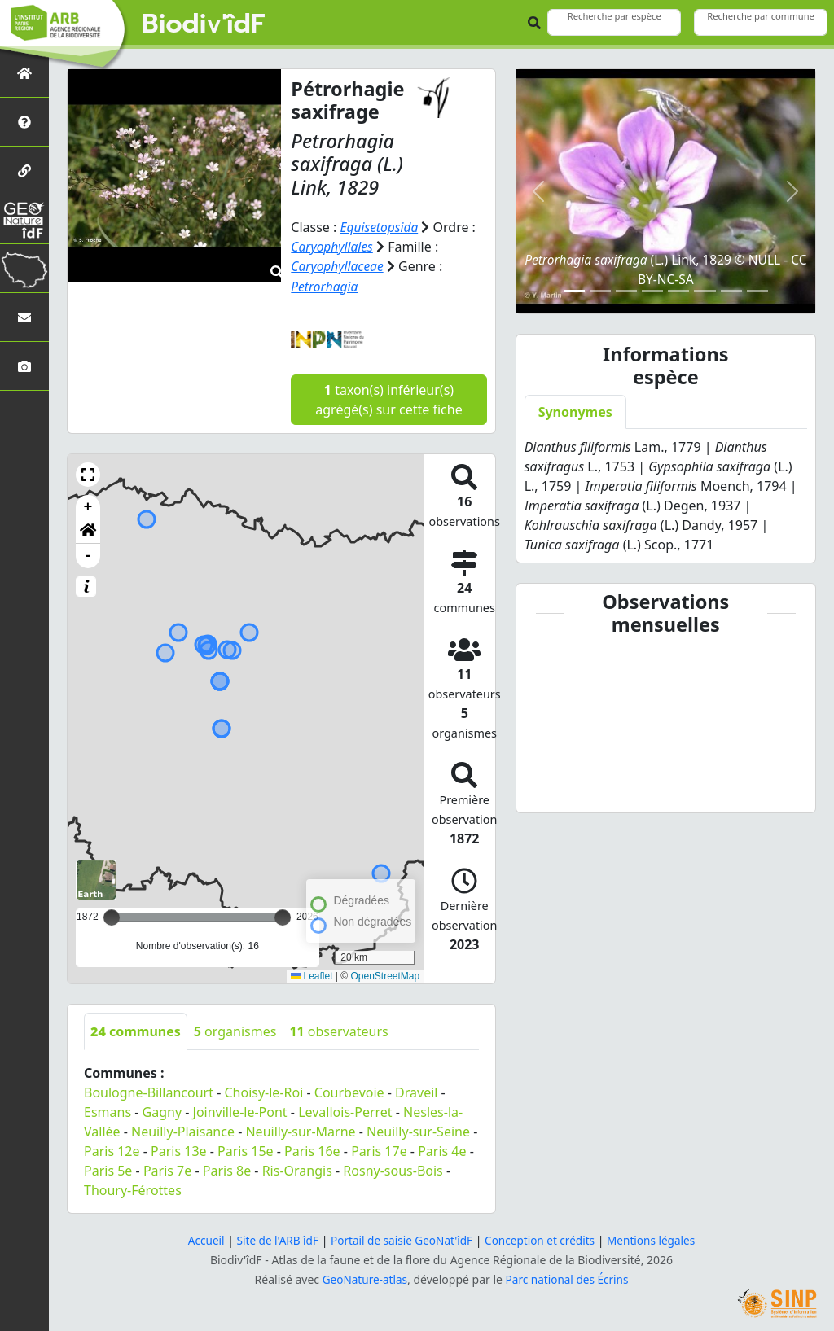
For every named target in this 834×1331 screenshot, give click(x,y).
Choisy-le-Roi (263, 1091)
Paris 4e (442, 1149)
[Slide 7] (731, 291)
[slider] (282, 916)
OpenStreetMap (384, 975)
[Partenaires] (24, 171)
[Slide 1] (574, 291)
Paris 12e (112, 1149)
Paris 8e (227, 1169)
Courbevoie (349, 1091)
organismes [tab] (235, 1030)
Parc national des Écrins (568, 1278)
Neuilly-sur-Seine (418, 1130)
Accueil (199, 1239)
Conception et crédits (542, 1239)
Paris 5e (108, 1169)
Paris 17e (379, 1149)
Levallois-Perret (345, 1110)
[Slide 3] (626, 291)
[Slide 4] (652, 291)
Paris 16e (312, 1149)
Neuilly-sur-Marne (300, 1130)
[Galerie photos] (24, 366)
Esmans (107, 1110)
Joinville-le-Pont (240, 1110)
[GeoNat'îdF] (24, 219)
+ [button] (88, 505)
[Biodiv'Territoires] (24, 268)
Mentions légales (657, 1239)
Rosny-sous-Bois (392, 1169)
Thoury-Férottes (133, 1188)
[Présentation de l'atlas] (24, 122)
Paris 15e (245, 1149)
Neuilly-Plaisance (183, 1130)
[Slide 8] (757, 291)
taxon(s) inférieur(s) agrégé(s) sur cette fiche (388, 398)
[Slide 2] (600, 291)
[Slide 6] (704, 291)
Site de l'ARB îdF (272, 1239)
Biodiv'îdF (204, 24)
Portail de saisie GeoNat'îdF (400, 1239)
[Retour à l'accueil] (24, 73)
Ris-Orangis (297, 1169)
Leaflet (311, 975)
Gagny (162, 1110)
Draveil (416, 1091)
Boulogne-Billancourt (148, 1091)
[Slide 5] (678, 291)
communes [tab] (135, 1030)
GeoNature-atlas (363, 1278)
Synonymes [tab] (575, 412)
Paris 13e (179, 1149)
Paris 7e (167, 1169)
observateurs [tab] (338, 1030)
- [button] (88, 554)
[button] (88, 473)
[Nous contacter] (24, 317)
